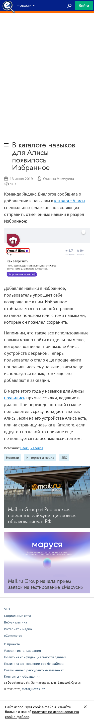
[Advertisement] (47, 25)
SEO (64, 457)
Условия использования (22, 650)
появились (14, 398)
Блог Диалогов (31, 448)
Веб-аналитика (15, 622)
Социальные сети (17, 615)
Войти (84, 6)
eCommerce (13, 635)
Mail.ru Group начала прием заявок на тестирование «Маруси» (45, 584)
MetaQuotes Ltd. (34, 689)
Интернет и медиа (40, 457)
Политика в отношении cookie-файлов (33, 663)
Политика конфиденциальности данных (35, 657)
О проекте (12, 644)
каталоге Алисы (69, 201)
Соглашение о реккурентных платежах (34, 670)
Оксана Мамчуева (58, 178)
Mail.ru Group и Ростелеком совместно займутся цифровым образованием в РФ (41, 515)
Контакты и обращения (22, 676)
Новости (12, 457)
